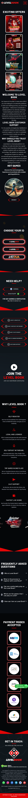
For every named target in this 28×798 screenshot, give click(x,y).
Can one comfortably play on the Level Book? (12, 587)
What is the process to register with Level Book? (11, 580)
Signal (14, 289)
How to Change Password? (13, 338)
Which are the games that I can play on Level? (12, 594)
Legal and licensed (14, 434)
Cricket (14, 200)
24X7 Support (13, 484)
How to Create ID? (14, 320)
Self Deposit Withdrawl (14, 450)
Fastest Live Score (14, 500)
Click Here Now (20, 687)
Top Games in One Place (14, 468)
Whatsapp (13, 294)
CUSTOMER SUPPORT (14, 344)
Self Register (14, 416)
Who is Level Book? (9, 573)
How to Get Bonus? (14, 332)
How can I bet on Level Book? (13, 601)
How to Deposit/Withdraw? (14, 326)
